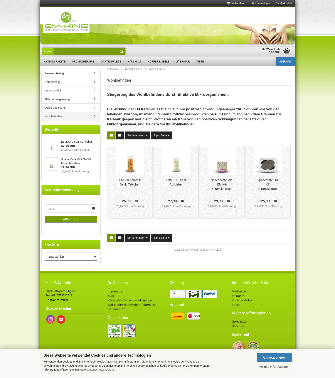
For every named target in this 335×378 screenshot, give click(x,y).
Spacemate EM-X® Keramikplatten (268, 189)
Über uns (285, 61)
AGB (111, 301)
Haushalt (134, 61)
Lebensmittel (53, 95)
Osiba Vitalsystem (56, 112)
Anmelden (71, 224)
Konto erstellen (242, 305)
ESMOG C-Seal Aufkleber (176, 187)
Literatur (183, 61)
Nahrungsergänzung (57, 104)
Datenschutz (116, 314)
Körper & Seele (158, 61)
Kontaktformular (57, 305)
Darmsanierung (54, 78)
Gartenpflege (111, 61)
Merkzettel (284, 3)
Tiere (200, 61)
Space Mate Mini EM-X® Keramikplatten (222, 189)
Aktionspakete (55, 61)
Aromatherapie (83, 61)
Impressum (115, 296)
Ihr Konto (238, 301)
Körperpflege (53, 87)
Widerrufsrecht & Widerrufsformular (132, 310)
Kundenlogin (261, 3)
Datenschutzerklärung (100, 369)
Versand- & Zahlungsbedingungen (130, 305)
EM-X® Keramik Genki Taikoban (130, 187)
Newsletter (239, 326)
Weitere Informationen (274, 366)
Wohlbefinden (53, 121)
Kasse (236, 310)
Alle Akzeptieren (274, 357)
